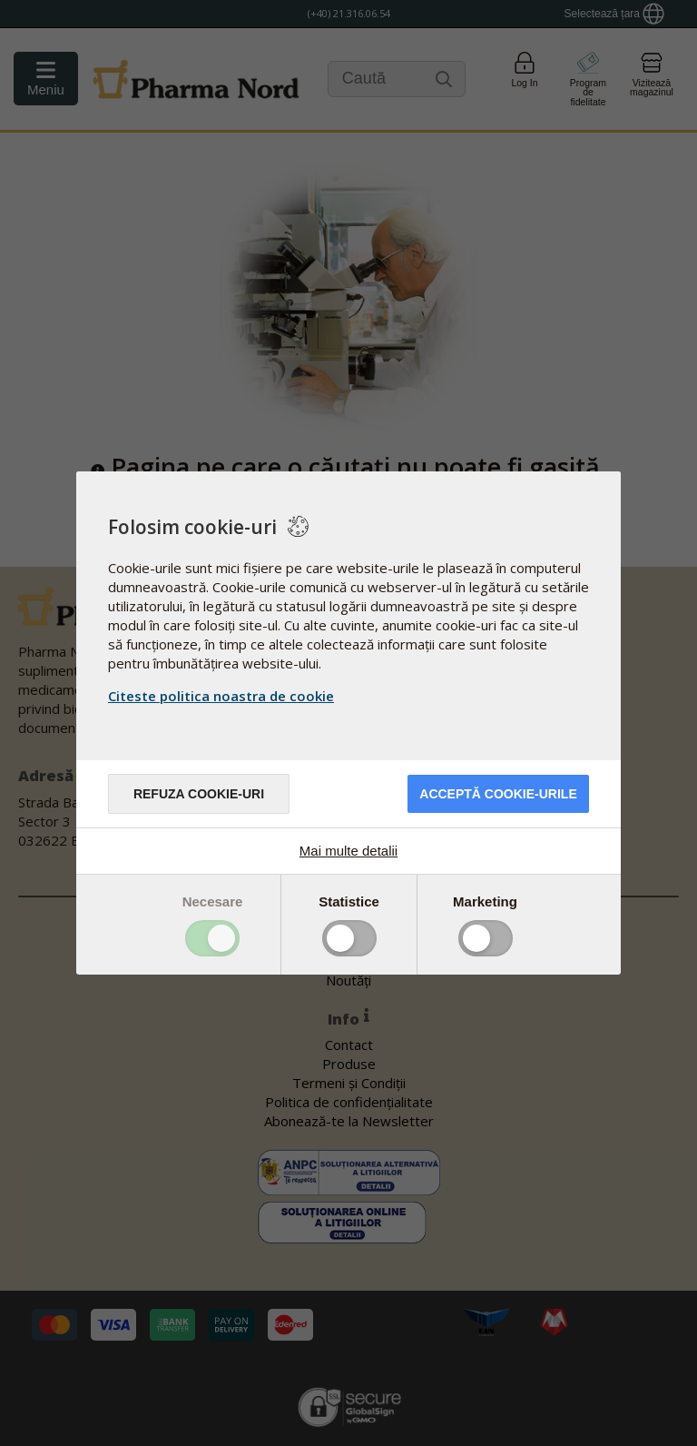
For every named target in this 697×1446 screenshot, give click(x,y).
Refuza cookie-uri (198, 794)
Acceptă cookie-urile (497, 794)
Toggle (212, 938)
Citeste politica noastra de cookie (221, 696)
